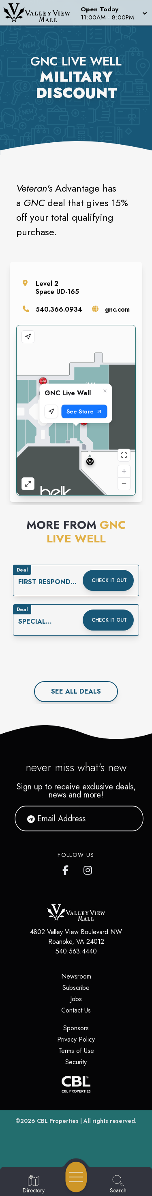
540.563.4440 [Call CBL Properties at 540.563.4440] (76, 951)
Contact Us (76, 1010)
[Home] (39, 12)
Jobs (76, 999)
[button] (113, 12)
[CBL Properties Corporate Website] (76, 1084)
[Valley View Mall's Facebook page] (67, 868)
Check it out (109, 580)
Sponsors (76, 1028)
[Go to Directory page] (34, 1184)
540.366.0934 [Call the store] (59, 309)
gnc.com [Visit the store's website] (117, 309)
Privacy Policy (76, 1039)
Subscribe (76, 987)
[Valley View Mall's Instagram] (88, 868)
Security (76, 1062)
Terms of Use (76, 1050)
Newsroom (76, 976)
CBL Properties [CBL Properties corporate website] (58, 1121)
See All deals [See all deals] (76, 691)
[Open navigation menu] (76, 1177)
